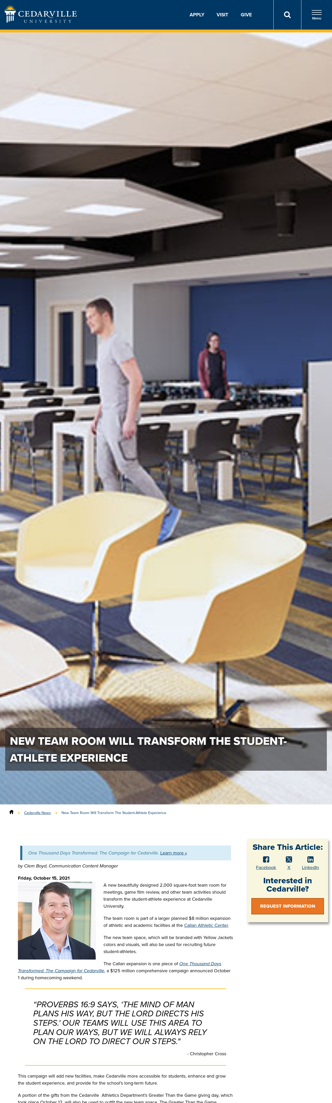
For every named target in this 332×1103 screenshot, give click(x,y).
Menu (317, 15)
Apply (197, 14)
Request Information (287, 906)
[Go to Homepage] (41, 21)
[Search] (287, 15)
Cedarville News (37, 813)
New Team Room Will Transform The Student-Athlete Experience (113, 813)
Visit (222, 14)
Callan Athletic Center (206, 925)
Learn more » (173, 853)
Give (246, 14)
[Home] (11, 813)
